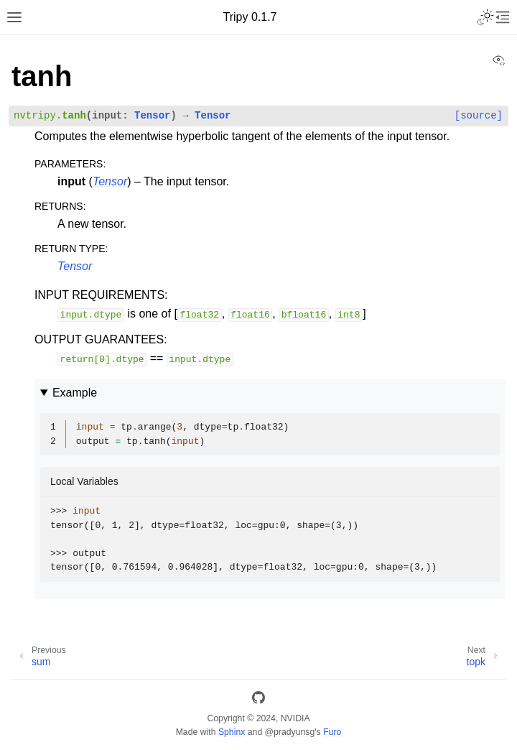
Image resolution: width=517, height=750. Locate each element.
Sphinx (231, 732)
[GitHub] (258, 700)
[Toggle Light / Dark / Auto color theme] (485, 17)
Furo (332, 732)
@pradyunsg (290, 732)
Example (74, 392)
